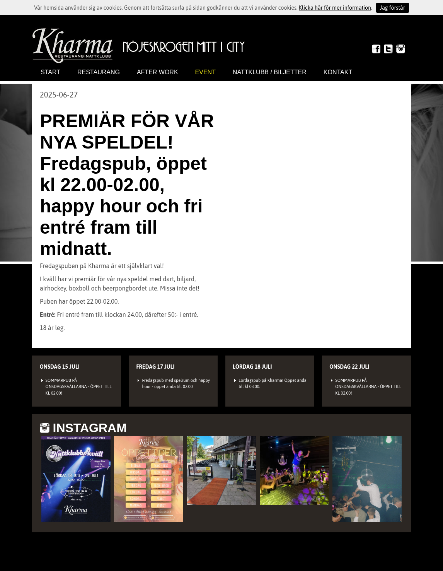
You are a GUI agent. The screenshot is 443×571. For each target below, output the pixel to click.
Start (50, 72)
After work (157, 72)
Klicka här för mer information (335, 8)
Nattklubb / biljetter (270, 72)
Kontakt (338, 72)
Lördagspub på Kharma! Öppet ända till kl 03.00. (273, 383)
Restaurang (98, 72)
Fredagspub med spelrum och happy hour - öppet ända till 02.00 (176, 383)
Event (205, 72)
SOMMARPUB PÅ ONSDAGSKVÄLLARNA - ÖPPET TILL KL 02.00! (79, 386)
